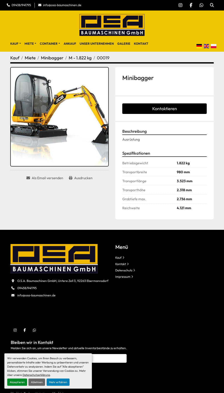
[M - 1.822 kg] (80, 57)
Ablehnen (37, 382)
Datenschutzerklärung (36, 375)
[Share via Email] (45, 178)
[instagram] (180, 5)
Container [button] (49, 44)
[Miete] (30, 57)
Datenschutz (123, 270)
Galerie (123, 44)
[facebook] (191, 5)
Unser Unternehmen (97, 44)
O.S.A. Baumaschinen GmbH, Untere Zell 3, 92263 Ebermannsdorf (62, 281)
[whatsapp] (201, 5)
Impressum (122, 277)
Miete (29, 44)
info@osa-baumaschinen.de (62, 5)
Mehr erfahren (58, 382)
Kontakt (141, 44)
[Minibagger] (52, 57)
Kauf (14, 44)
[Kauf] (14, 57)
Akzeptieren (17, 382)
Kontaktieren (164, 108)
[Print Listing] (80, 178)
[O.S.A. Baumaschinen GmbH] (54, 258)
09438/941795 (21, 5)
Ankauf (70, 44)
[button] (15, 43)
